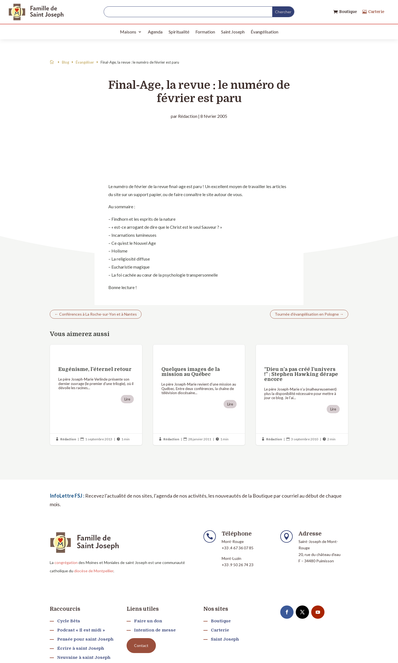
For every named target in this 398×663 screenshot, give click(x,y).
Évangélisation (264, 31)
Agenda (155, 31)
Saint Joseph (233, 31)
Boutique (348, 11)
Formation (205, 31)
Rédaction (187, 116)
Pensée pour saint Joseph (85, 639)
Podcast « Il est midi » (81, 630)
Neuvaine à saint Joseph (83, 657)
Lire (127, 399)
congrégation (66, 562)
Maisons (128, 31)
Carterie (376, 11)
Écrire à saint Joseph (80, 648)
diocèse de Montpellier (93, 570)
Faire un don (148, 620)
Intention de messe (155, 630)
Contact (141, 645)
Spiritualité (179, 31)
